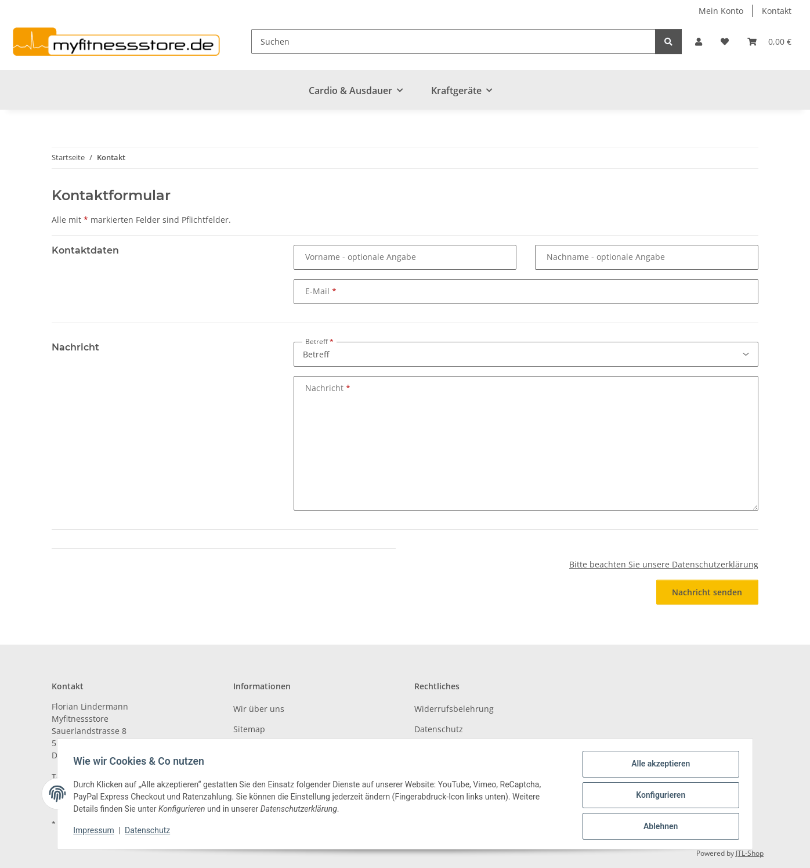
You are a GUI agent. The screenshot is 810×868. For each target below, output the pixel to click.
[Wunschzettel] (724, 41)
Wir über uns (258, 708)
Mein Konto (721, 10)
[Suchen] (453, 41)
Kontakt (776, 10)
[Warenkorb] (769, 41)
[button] (698, 41)
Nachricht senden (707, 592)
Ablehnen (658, 826)
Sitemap (249, 729)
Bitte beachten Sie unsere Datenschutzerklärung (663, 564)
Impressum (96, 832)
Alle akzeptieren (657, 766)
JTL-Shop (750, 853)
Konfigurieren (657, 796)
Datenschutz (150, 832)
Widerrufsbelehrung (454, 708)
